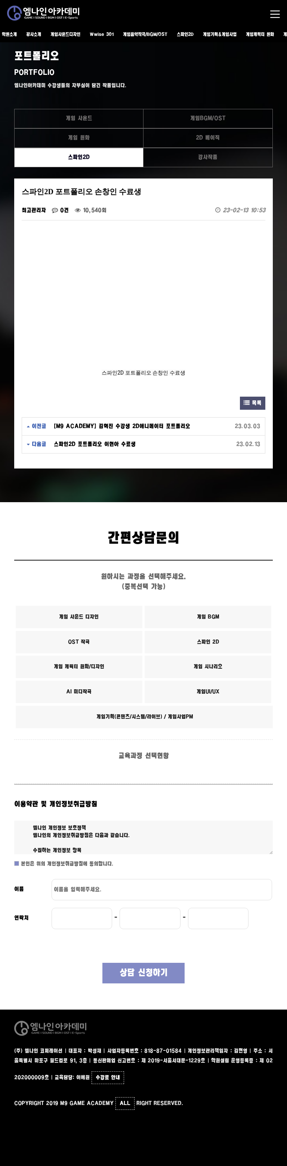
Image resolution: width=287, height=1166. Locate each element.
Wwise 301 (102, 34)
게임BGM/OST (208, 118)
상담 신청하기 (144, 973)
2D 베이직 (208, 138)
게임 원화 (79, 138)
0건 (60, 210)
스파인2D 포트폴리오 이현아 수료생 (95, 444)
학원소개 (9, 34)
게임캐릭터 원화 (260, 34)
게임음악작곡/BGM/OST (145, 34)
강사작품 (207, 157)
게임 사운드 (79, 118)
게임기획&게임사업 (220, 34)
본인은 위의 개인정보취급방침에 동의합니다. (66, 864)
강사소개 (33, 34)
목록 (253, 403)
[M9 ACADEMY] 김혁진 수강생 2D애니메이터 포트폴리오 (122, 426)
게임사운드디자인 (65, 34)
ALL (125, 1103)
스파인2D (185, 34)
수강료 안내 (108, 1077)
